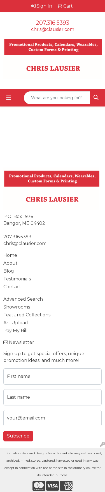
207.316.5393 (52, 22)
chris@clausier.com (52, 29)
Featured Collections (26, 315)
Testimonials (17, 279)
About (10, 263)
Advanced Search (23, 299)
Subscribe (18, 436)
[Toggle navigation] (9, 98)
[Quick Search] (57, 97)
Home (10, 255)
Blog (8, 271)
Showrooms (16, 307)
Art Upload (15, 322)
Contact (12, 286)
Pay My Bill (15, 330)
